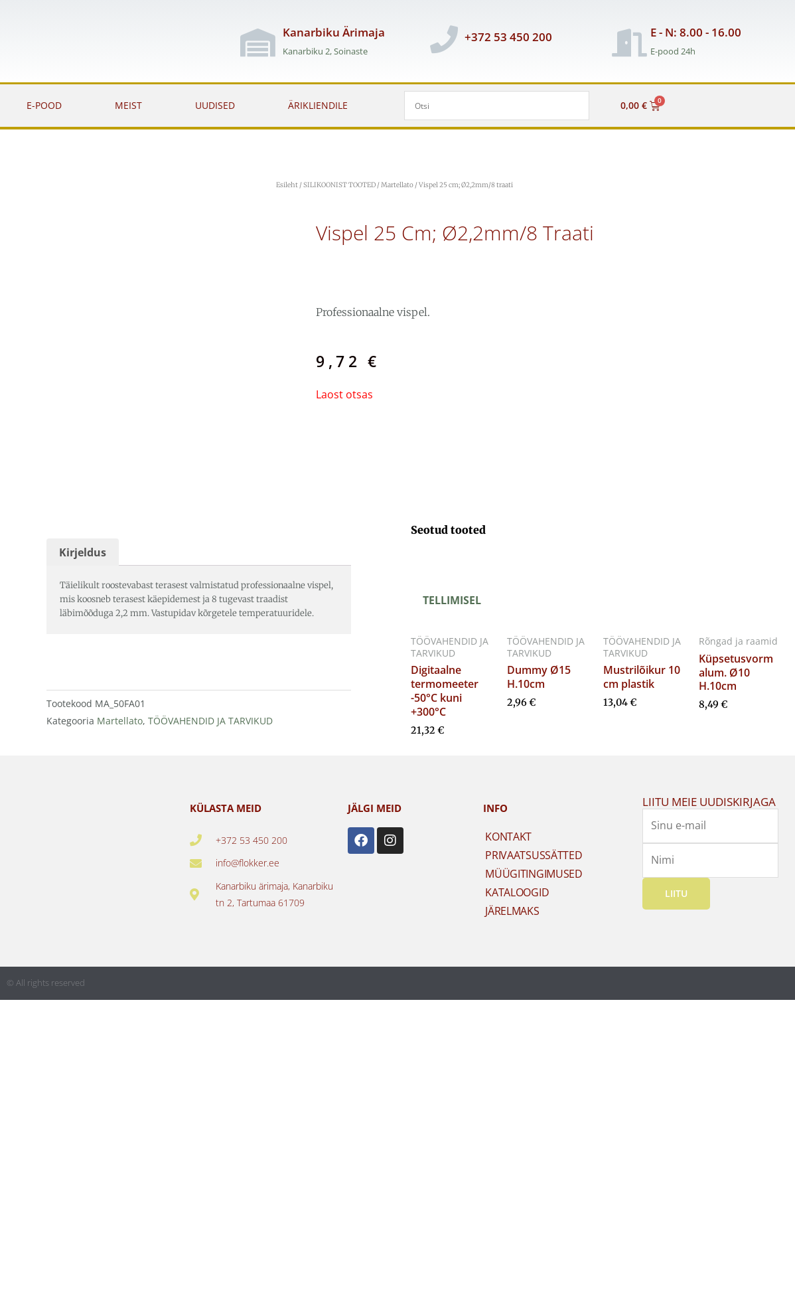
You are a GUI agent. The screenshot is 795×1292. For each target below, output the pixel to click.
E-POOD (44, 105)
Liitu (676, 892)
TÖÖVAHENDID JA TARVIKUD (210, 720)
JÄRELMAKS (512, 911)
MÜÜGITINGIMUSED (534, 873)
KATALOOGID (517, 892)
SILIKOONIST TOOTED (339, 185)
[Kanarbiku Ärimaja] (257, 42)
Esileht (287, 185)
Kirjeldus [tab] (82, 552)
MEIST (128, 105)
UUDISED (215, 105)
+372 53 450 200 (508, 36)
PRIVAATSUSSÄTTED (533, 855)
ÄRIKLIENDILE (318, 105)
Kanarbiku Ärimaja (334, 32)
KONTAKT (508, 836)
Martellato (397, 185)
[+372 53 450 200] (444, 39)
